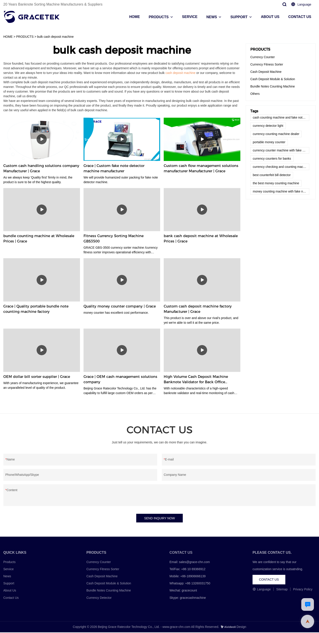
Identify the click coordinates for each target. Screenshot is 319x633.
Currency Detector (99, 598)
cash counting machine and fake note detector (281, 117)
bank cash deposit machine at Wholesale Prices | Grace (201, 238)
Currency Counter (262, 57)
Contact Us (11, 598)
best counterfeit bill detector (272, 175)
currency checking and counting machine (281, 167)
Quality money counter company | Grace (120, 306)
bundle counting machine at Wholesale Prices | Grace (38, 238)
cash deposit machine (180, 73)
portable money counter (269, 142)
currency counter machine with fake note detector (281, 150)
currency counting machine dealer (276, 134)
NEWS (211, 17)
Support (8, 584)
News (7, 576)
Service (8, 569)
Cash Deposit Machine (266, 71)
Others (255, 93)
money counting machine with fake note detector (281, 191)
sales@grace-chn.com (194, 562)
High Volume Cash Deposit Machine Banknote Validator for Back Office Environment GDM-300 (196, 380)
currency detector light (268, 125)
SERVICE (190, 17)
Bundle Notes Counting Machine (272, 86)
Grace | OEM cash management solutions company (120, 379)
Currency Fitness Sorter (266, 64)
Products (9, 562)
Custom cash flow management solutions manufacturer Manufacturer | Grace (201, 168)
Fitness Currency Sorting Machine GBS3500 (114, 238)
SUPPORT (238, 17)
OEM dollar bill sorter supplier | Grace (36, 377)
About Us (9, 591)
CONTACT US (299, 17)
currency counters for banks (272, 158)
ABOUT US (270, 17)
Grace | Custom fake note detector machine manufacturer (114, 168)
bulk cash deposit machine (55, 36)
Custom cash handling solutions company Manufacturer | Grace (41, 168)
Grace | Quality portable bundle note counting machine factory (35, 309)
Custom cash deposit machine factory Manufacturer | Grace (198, 309)
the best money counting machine (276, 183)
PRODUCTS (159, 17)
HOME (134, 17)
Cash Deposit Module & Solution (272, 79)
